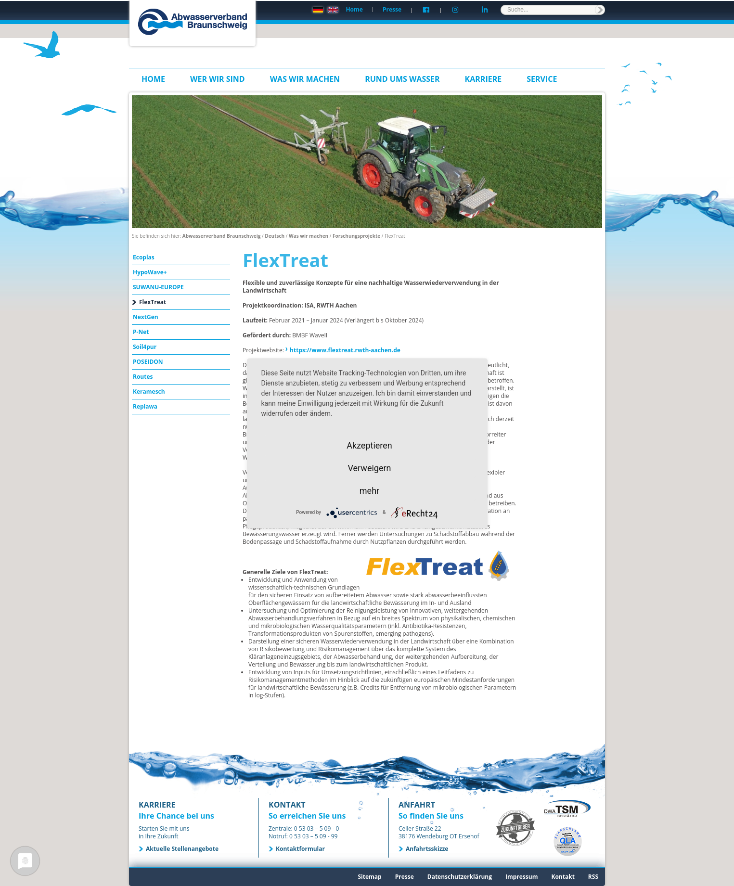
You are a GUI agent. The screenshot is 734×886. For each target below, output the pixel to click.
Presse (392, 9)
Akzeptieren (369, 445)
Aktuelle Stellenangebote (182, 849)
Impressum (521, 877)
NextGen (145, 317)
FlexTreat (152, 302)
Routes (143, 376)
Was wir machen (305, 79)
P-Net (141, 332)
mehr (369, 490)
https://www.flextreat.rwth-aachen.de (345, 350)
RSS (593, 877)
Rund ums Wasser (402, 79)
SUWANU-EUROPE (158, 287)
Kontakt (562, 877)
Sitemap (369, 877)
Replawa (145, 406)
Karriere (483, 79)
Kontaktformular (300, 849)
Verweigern (369, 467)
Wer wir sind (217, 79)
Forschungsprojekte (356, 235)
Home (354, 9)
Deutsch (274, 235)
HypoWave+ (150, 272)
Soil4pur (144, 347)
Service (542, 79)
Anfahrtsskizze (427, 849)
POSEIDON (148, 362)
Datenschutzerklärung (459, 877)
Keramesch (149, 391)
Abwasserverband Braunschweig (221, 235)
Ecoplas (144, 257)
